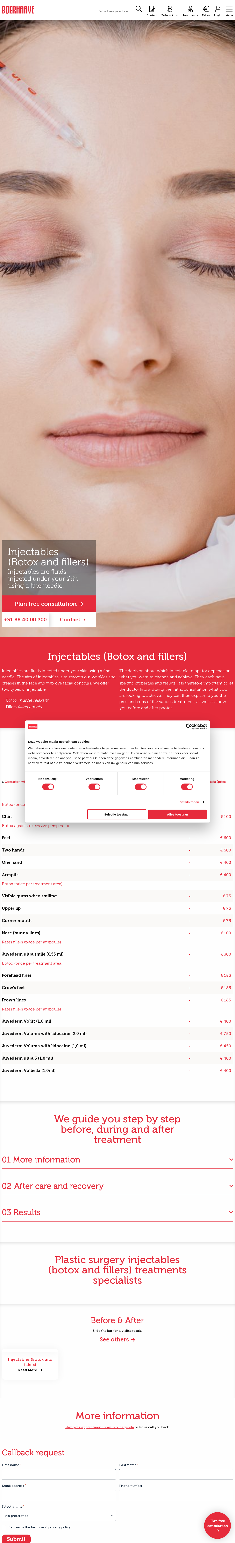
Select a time (13, 1506)
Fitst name (11, 1465)
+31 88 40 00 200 (25, 620)
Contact (70, 620)
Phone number (130, 1486)
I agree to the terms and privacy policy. (39, 1527)
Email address (14, 1486)
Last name (128, 1465)
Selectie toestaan (117, 814)
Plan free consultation (46, 603)
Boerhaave (18, 10)
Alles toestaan (177, 814)
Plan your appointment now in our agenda (99, 1427)
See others (114, 1339)
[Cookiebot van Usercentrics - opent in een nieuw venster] (189, 727)
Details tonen (189, 802)
